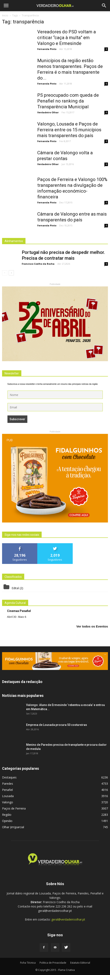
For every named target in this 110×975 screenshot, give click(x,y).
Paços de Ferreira (14, 808)
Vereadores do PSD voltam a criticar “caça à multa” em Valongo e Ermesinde (66, 37)
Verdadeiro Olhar (48, 112)
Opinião (7, 821)
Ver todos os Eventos (92, 626)
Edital (15, 588)
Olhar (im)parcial (13, 827)
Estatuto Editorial (80, 962)
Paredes (7, 784)
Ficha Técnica (28, 962)
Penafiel (7, 790)
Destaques (9, 777)
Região (6, 815)
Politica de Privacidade (53, 962)
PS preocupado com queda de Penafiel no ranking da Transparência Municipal (68, 101)
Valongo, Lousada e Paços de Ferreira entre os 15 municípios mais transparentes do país (69, 129)
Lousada (8, 796)
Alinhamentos (14, 241)
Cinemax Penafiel (19, 611)
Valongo (7, 802)
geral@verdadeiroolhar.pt (68, 919)
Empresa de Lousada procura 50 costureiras (56, 724)
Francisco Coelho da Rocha (38, 263)
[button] (104, 5)
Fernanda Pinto (46, 49)
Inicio (5, 15)
